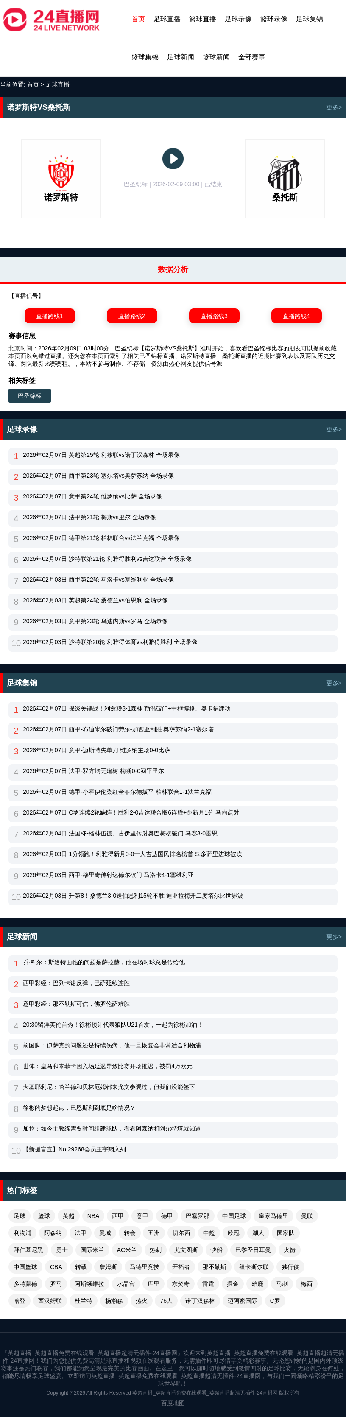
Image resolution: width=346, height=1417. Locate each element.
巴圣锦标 (30, 395)
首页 (138, 18)
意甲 (142, 1216)
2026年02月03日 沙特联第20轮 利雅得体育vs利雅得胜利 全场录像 (110, 641)
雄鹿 (257, 1283)
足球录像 (238, 18)
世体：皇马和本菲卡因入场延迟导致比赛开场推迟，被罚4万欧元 (108, 1066)
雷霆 (208, 1283)
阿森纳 (53, 1232)
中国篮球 (25, 1266)
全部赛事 (251, 57)
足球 (19, 1216)
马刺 (282, 1283)
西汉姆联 (50, 1300)
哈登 (19, 1300)
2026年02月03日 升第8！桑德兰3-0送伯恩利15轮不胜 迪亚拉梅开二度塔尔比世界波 (133, 895)
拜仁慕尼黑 (28, 1249)
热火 (142, 1300)
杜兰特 (83, 1300)
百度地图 (173, 1403)
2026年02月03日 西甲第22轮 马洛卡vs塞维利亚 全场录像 (98, 579)
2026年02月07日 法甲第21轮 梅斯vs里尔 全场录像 (89, 517)
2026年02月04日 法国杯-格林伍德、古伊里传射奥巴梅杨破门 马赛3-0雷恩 (120, 833)
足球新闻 (180, 57)
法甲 (80, 1232)
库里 (153, 1283)
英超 (69, 1216)
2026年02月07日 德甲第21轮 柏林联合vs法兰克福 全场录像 (101, 538)
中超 (209, 1232)
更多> (334, 107)
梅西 (307, 1283)
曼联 (307, 1216)
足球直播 (167, 18)
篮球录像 (273, 18)
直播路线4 (296, 316)
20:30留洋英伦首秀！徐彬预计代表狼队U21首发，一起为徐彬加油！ (113, 1024)
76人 (166, 1300)
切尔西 (181, 1232)
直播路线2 (131, 316)
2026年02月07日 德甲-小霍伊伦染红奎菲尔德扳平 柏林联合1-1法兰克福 (117, 791)
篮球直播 (202, 18)
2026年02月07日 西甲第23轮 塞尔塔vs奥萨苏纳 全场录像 (98, 475)
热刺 (156, 1249)
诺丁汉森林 (200, 1300)
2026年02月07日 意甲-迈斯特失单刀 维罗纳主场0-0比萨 (96, 750)
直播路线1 (49, 316)
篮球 (44, 1216)
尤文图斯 (186, 1249)
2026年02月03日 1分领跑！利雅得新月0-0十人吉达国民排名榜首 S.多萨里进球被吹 (132, 854)
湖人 (258, 1232)
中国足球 (234, 1216)
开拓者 (181, 1266)
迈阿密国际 (242, 1300)
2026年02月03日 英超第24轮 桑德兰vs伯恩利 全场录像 (95, 600)
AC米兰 (127, 1249)
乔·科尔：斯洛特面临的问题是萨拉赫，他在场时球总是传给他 (104, 962)
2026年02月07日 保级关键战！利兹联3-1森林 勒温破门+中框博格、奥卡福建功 (127, 708)
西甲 (118, 1216)
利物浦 (22, 1232)
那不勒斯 (214, 1266)
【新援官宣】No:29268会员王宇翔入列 (74, 1149)
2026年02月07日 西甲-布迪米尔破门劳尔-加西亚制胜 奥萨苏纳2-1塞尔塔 (118, 729)
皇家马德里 (273, 1216)
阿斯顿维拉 (89, 1283)
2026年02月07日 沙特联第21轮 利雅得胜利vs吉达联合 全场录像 (107, 558)
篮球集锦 (145, 57)
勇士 (62, 1249)
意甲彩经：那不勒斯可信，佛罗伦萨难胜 (76, 1003)
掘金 (233, 1283)
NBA (93, 1216)
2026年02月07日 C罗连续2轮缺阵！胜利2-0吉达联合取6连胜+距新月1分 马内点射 (131, 812)
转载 (81, 1266)
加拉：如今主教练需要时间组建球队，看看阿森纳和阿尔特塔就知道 (112, 1128)
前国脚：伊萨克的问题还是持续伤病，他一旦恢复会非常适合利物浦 (112, 1045)
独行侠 (290, 1266)
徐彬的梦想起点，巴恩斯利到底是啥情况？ (79, 1107)
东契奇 (181, 1283)
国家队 (286, 1232)
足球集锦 (309, 18)
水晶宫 (126, 1283)
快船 (217, 1249)
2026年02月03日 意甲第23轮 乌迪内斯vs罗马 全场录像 (95, 621)
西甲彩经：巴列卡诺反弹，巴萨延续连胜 (76, 983)
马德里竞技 (144, 1266)
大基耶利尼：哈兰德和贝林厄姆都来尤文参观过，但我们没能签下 (109, 1087)
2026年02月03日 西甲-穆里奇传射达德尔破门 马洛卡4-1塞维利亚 (108, 874)
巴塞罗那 (197, 1216)
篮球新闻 (216, 57)
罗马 (56, 1283)
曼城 (105, 1232)
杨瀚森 (114, 1300)
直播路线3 (214, 316)
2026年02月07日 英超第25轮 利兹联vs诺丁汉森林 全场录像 (101, 454)
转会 (130, 1232)
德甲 (167, 1216)
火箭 (290, 1249)
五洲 (154, 1232)
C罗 (275, 1300)
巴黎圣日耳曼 (253, 1249)
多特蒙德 (25, 1283)
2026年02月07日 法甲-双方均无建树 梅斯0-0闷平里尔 (93, 770)
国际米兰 (92, 1249)
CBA (56, 1266)
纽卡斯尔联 (254, 1266)
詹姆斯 (108, 1266)
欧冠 (234, 1232)
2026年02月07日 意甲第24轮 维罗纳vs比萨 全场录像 (92, 496)
